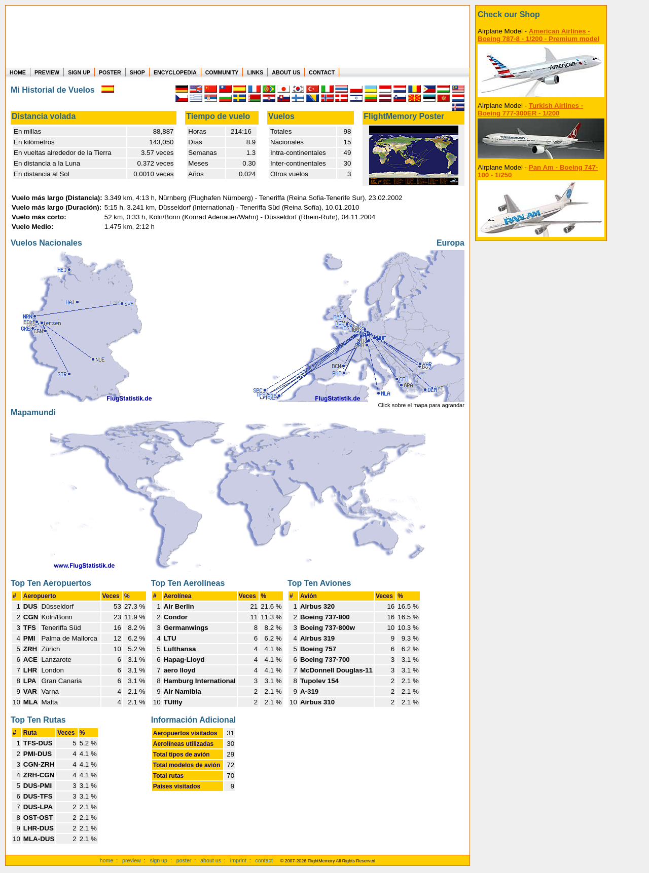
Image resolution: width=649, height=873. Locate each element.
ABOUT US (286, 72)
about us (210, 860)
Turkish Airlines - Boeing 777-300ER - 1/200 (530, 109)
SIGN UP (79, 72)
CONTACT (322, 72)
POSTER (110, 72)
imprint (238, 860)
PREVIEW (46, 72)
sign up (158, 860)
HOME (18, 72)
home (107, 860)
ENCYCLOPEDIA (175, 72)
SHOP (137, 72)
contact (264, 860)
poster (184, 860)
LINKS (255, 72)
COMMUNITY (222, 72)
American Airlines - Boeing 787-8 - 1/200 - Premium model (538, 35)
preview (131, 860)
